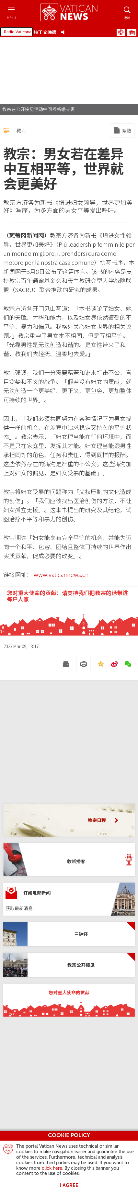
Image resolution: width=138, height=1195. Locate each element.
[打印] (83, 664)
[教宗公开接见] (69, 965)
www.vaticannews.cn (61, 574)
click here (52, 1168)
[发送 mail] (66, 664)
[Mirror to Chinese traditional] (122, 130)
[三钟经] (69, 934)
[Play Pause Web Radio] (64, 32)
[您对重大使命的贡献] (69, 1000)
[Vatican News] (68, 13)
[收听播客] (69, 859)
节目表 (131, 32)
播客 (121, 32)
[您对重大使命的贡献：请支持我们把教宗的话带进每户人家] (69, 611)
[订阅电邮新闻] (69, 899)
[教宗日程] (69, 820)
